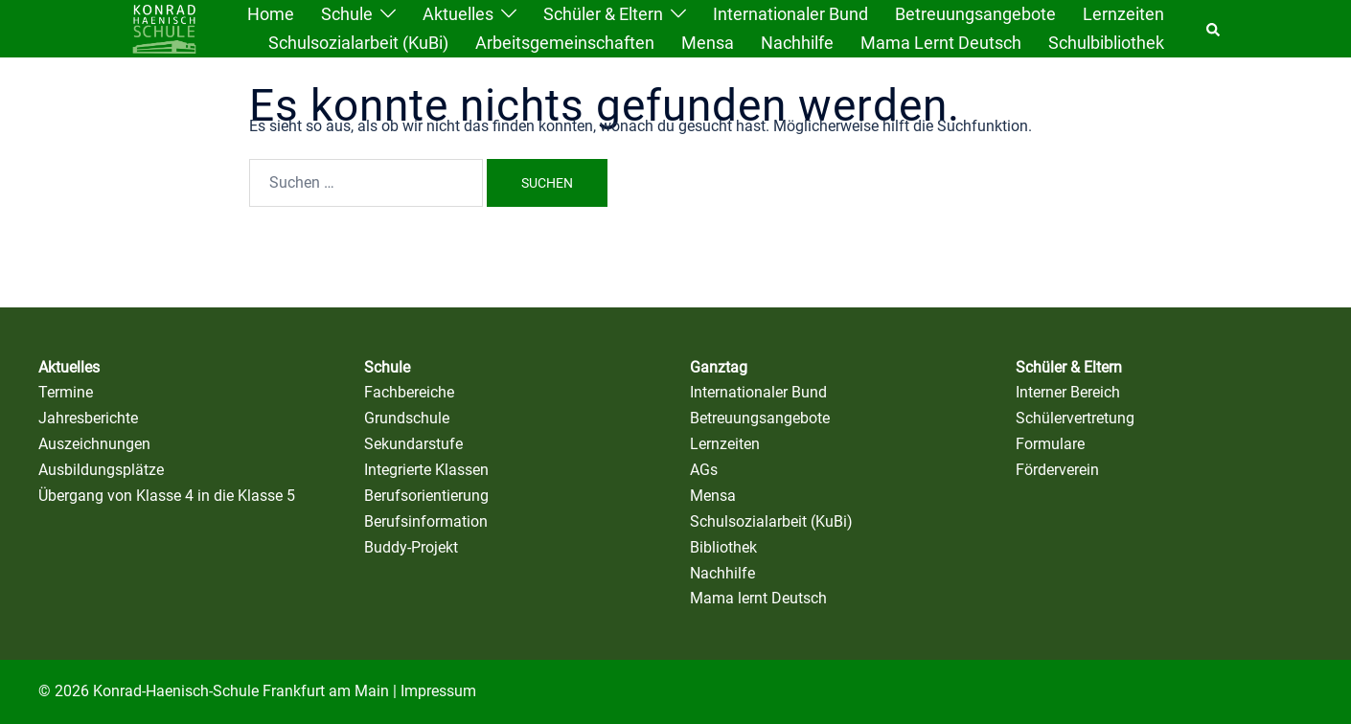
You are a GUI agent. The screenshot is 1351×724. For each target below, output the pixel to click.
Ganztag (718, 367)
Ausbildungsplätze (101, 470)
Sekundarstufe (413, 444)
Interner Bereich (1068, 392)
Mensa (707, 43)
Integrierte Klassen (426, 470)
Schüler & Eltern (603, 14)
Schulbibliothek (1106, 43)
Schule (347, 14)
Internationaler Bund (790, 14)
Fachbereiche (409, 392)
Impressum (438, 691)
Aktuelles (458, 14)
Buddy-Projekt (411, 547)
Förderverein (1057, 470)
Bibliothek (723, 547)
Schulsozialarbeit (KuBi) (358, 43)
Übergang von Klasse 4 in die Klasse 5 (166, 495)
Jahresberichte (88, 418)
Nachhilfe (797, 43)
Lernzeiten (1123, 14)
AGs (704, 470)
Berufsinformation (426, 521)
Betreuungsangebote (975, 14)
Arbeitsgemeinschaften (564, 43)
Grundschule (406, 418)
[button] (1214, 28)
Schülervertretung (1075, 418)
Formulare (1050, 444)
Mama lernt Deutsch (940, 43)
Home (270, 14)
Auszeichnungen (94, 444)
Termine (65, 392)
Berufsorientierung (426, 495)
